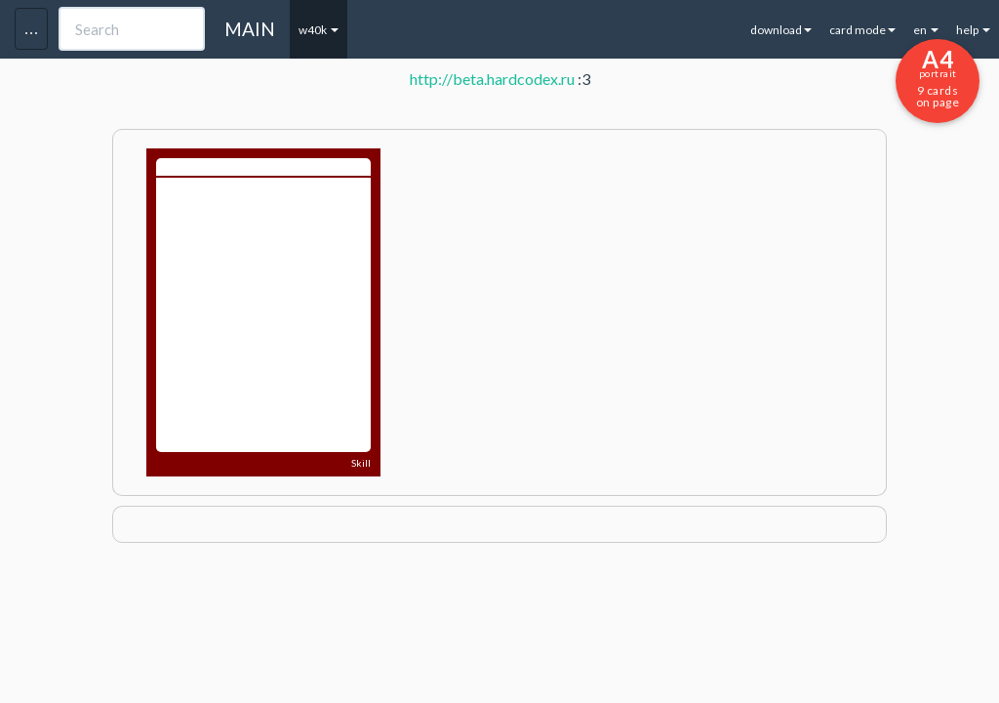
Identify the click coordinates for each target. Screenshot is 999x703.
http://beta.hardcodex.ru (492, 78)
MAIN (249, 29)
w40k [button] (319, 29)
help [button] (973, 29)
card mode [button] (862, 29)
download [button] (781, 29)
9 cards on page (937, 77)
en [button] (926, 29)
